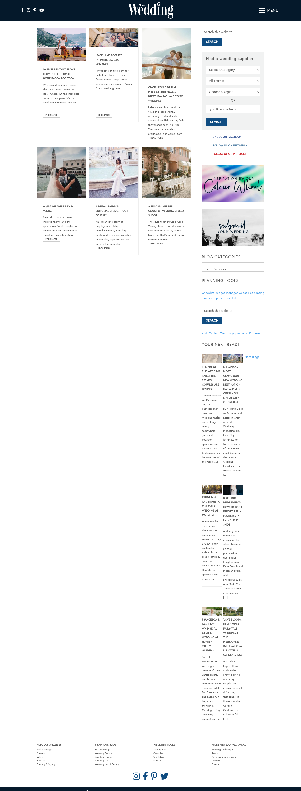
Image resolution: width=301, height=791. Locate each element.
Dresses (41, 753)
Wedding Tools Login (222, 749)
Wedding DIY (101, 760)
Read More (51, 115)
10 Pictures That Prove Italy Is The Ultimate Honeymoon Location (59, 74)
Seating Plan (159, 749)
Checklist (208, 293)
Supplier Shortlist (224, 298)
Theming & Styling (46, 764)
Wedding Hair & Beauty (107, 764)
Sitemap (216, 764)
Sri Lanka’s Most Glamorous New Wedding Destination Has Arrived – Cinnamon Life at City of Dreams (232, 384)
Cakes (40, 756)
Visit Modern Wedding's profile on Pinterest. (232, 333)
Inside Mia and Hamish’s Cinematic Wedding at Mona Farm (211, 506)
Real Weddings (44, 749)
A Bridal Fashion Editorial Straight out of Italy (112, 211)
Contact (216, 760)
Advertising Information (224, 756)
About (215, 753)
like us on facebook (227, 137)
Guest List (246, 293)
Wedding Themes (103, 756)
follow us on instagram (230, 145)
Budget (157, 760)
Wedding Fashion (103, 753)
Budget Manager (226, 293)
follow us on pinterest (229, 154)
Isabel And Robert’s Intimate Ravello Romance (109, 60)
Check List (158, 756)
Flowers (41, 760)
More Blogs (251, 357)
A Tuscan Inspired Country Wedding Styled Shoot (166, 211)
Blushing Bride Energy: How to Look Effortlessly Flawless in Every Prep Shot (232, 511)
